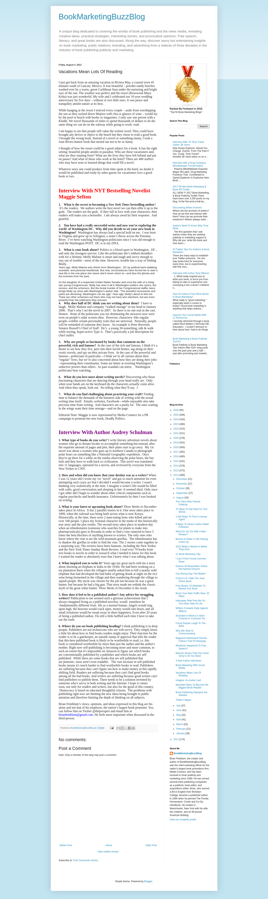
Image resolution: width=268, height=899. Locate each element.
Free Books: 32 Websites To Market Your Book (190, 587)
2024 (176, 419)
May (178, 715)
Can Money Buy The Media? (191, 573)
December (182, 479)
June (179, 710)
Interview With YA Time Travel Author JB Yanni (188, 143)
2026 (176, 410)
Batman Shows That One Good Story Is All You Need (192, 654)
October (180, 488)
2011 (176, 739)
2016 (176, 456)
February (181, 728)
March (179, 724)
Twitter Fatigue (183, 700)
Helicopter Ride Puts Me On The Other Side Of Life (190, 602)
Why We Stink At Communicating (185, 632)
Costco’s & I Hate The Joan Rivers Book (190, 579)
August (180, 497)
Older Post (151, 845)
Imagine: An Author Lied (188, 680)
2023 (176, 424)
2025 (176, 414)
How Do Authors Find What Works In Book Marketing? (191, 295)
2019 (176, 442)
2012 (176, 475)
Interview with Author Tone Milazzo (191, 273)
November (182, 483)
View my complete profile (183, 819)
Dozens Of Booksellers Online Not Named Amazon (191, 567)
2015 (176, 461)
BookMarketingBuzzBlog (102, 16)
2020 (176, 438)
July (178, 705)
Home (109, 845)
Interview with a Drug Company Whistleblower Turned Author (189, 164)
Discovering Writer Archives (187, 207)
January (180, 733)
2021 (176, 433)
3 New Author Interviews (188, 660)
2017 (176, 451)
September (182, 493)
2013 (176, 470)
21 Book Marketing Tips (188, 554)
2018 (176, 447)
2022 (176, 428)
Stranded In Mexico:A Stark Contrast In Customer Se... (191, 617)
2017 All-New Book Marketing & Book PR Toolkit (189, 188)
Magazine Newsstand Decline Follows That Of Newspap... (192, 639)
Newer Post (66, 845)
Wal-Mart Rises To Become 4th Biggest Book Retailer (192, 686)
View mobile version (108, 851)
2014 (176, 465)
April (179, 719)
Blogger (148, 881)
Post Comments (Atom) (85, 860)
